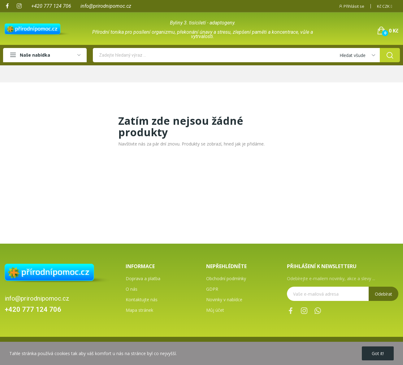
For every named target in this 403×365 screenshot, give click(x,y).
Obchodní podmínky (226, 278)
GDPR (212, 289)
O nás (131, 289)
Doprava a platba (143, 278)
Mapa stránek (139, 310)
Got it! (378, 353)
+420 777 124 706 (33, 309)
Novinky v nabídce (224, 299)
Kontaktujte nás (142, 299)
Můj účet (215, 310)
